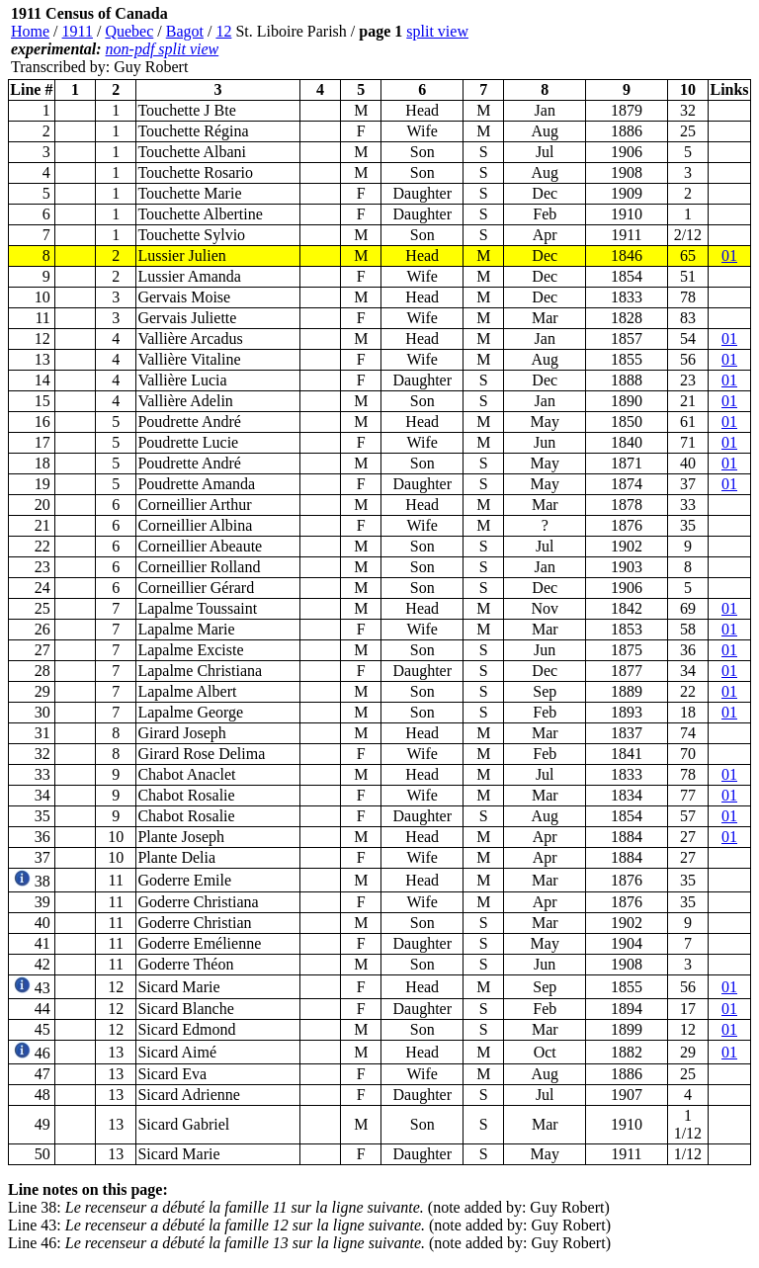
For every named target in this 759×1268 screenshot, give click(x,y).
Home (30, 31)
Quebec (129, 31)
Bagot (185, 31)
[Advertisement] (632, 40)
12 (223, 31)
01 (729, 255)
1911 (77, 31)
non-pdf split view (162, 49)
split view (437, 31)
